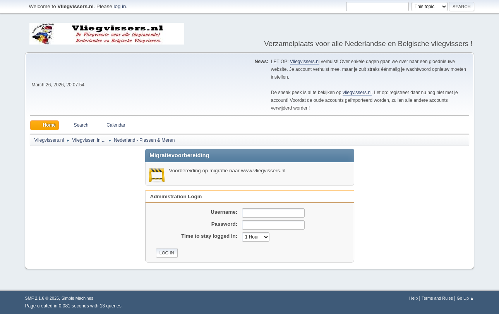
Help (413, 298)
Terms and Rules (437, 298)
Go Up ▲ (465, 298)
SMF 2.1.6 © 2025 (42, 298)
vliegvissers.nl (357, 92)
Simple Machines (77, 298)
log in (120, 6)
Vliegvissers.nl (305, 61)
